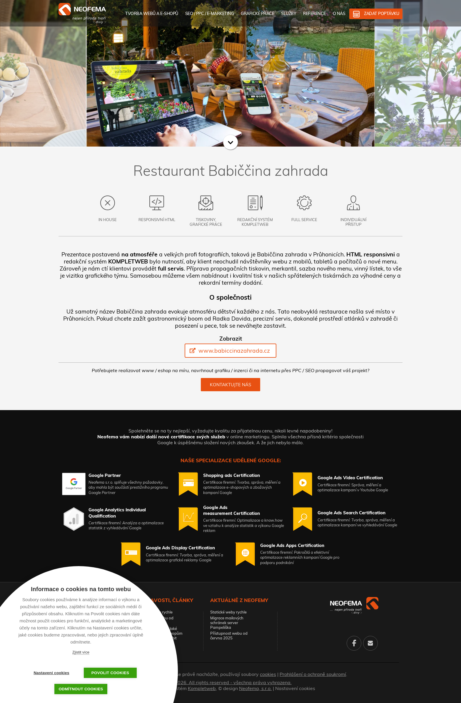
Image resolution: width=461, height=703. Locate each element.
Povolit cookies (110, 673)
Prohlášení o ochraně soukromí (313, 674)
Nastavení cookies (295, 688)
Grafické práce (257, 13)
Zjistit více (80, 652)
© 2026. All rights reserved (231, 682)
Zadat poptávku (381, 13)
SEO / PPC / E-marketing (209, 13)
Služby (288, 13)
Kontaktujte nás (230, 384)
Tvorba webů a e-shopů (151, 13)
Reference (314, 13)
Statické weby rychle (154, 612)
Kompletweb (202, 688)
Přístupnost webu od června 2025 (229, 635)
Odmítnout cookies (81, 689)
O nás (339, 13)
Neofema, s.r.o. (255, 688)
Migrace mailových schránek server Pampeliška (226, 623)
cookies (268, 674)
